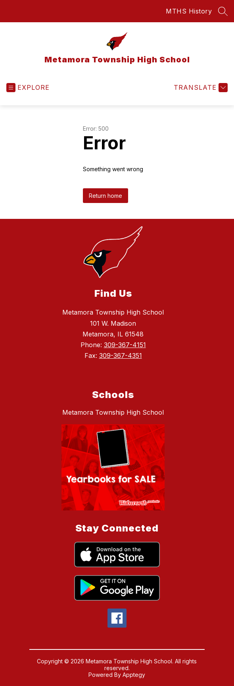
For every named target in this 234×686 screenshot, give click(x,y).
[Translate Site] (200, 88)
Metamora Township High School (113, 412)
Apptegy (134, 674)
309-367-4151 (125, 345)
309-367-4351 (120, 355)
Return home (105, 195)
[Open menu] (28, 88)
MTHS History (189, 11)
